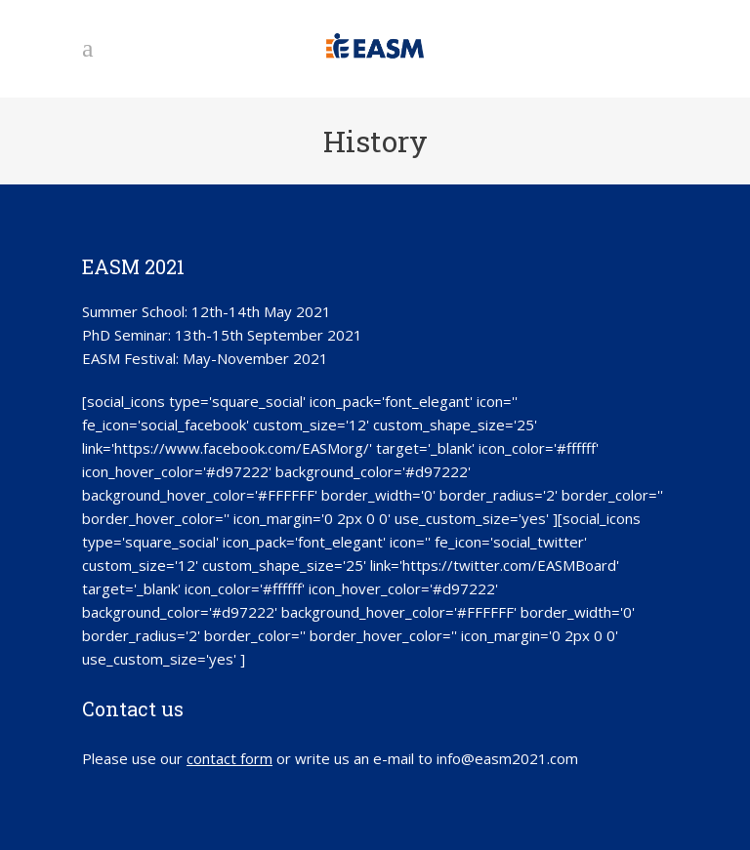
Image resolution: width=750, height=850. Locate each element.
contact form (229, 758)
